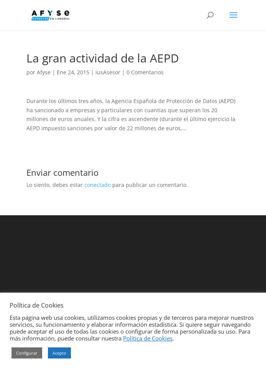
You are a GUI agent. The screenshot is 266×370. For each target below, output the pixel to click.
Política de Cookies (147, 338)
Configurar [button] (27, 353)
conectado (97, 184)
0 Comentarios (145, 72)
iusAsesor (107, 72)
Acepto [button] (59, 353)
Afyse (44, 72)
